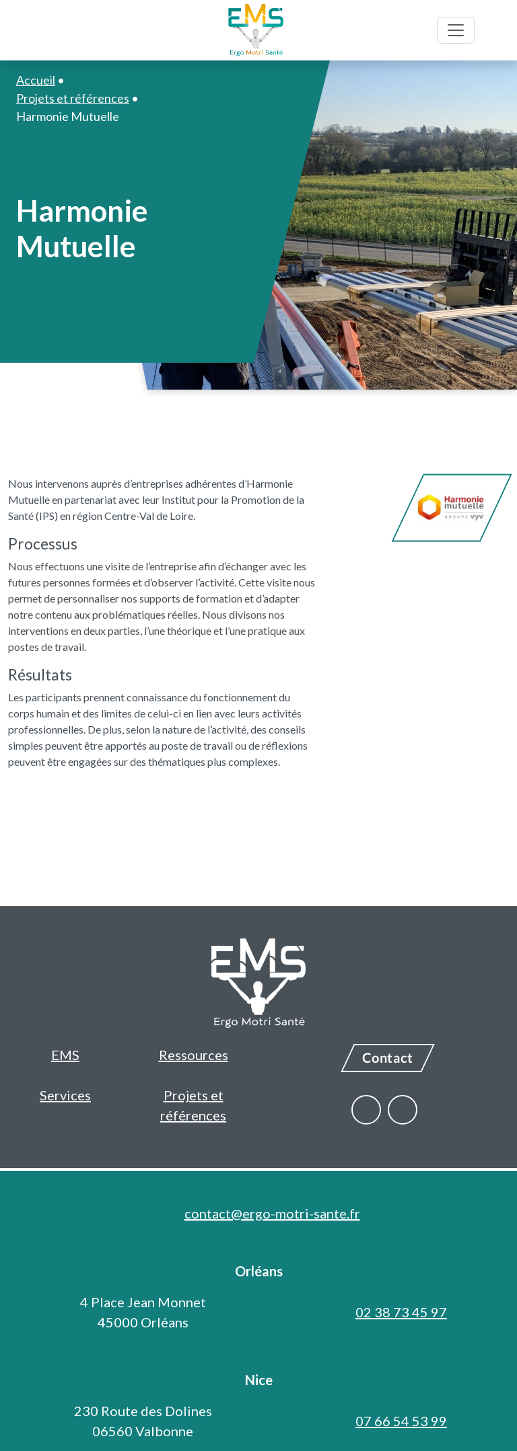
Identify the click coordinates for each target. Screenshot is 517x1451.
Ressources (193, 1055)
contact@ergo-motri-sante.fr (272, 1213)
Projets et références (193, 1105)
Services (65, 1095)
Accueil (35, 80)
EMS (65, 1055)
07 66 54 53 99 (401, 1421)
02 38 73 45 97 (401, 1312)
